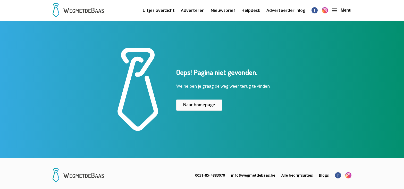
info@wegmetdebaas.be (253, 175)
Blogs (324, 175)
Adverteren (193, 10)
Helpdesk (250, 10)
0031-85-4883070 (210, 175)
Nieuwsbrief (223, 10)
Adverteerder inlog (285, 10)
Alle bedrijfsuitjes (297, 175)
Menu (341, 10)
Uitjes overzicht (159, 10)
